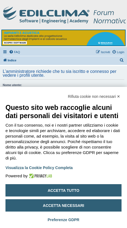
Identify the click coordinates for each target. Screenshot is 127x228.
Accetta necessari (63, 205)
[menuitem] (14, 52)
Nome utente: (12, 85)
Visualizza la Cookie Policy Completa (39, 168)
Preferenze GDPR (63, 220)
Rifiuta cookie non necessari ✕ (94, 96)
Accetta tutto (63, 190)
